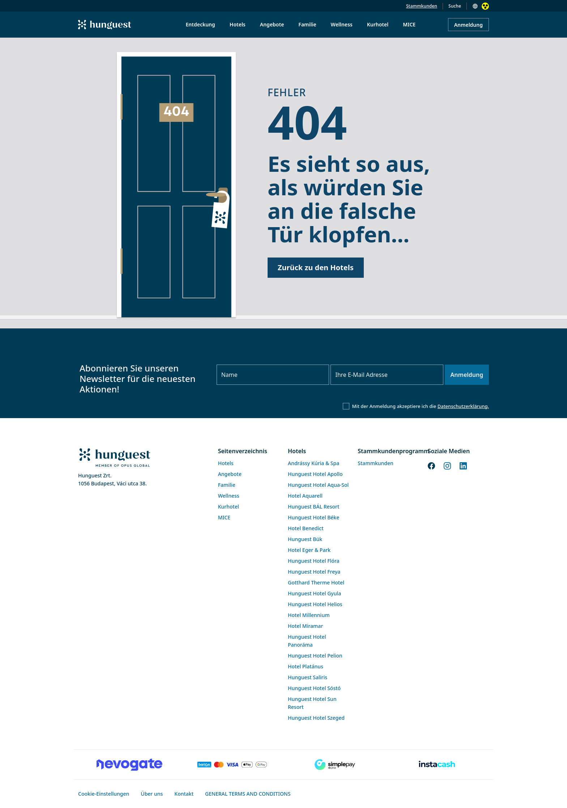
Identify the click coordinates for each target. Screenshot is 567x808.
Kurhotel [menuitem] (377, 24)
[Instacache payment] (437, 764)
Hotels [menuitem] (238, 24)
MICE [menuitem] (409, 24)
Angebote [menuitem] (272, 24)
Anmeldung (468, 24)
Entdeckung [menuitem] (200, 24)
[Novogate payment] (129, 764)
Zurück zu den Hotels (316, 267)
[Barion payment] (232, 764)
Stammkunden (421, 6)
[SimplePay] (335, 764)
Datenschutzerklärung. (463, 406)
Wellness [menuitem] (342, 24)
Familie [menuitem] (307, 24)
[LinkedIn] (463, 465)
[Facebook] (431, 465)
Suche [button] (454, 6)
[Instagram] (447, 465)
